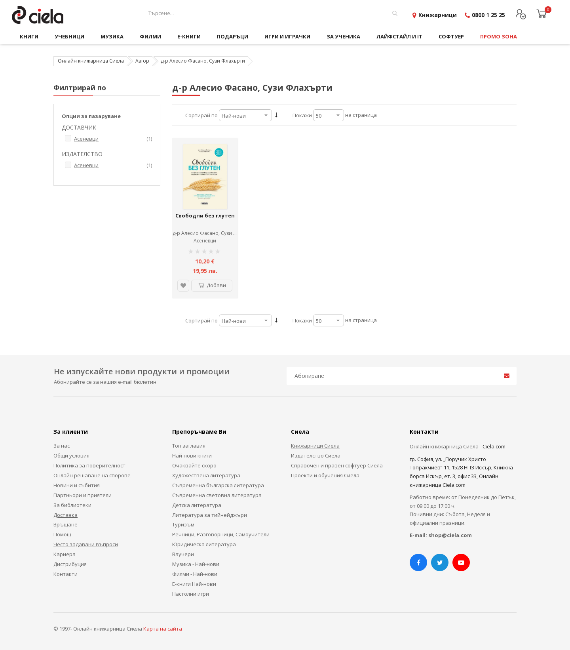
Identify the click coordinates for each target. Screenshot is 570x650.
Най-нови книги (192, 455)
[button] (183, 286)
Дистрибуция (70, 564)
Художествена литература (206, 475)
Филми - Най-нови (194, 574)
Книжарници (437, 15)
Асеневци (205, 240)
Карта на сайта (162, 628)
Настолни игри (190, 593)
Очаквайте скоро (194, 465)
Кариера (64, 554)
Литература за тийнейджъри (209, 514)
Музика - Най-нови (195, 564)
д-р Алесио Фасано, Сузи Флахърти (215, 233)
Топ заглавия (188, 445)
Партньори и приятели (82, 495)
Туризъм (183, 524)
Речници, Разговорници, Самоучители (221, 534)
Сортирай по (201, 115)
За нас (61, 445)
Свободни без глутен (205, 215)
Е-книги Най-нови (194, 583)
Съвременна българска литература (218, 485)
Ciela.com (494, 446)
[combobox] (274, 13)
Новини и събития (76, 485)
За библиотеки (72, 505)
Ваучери (183, 554)
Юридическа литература (204, 544)
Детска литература (196, 505)
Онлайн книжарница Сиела (91, 60)
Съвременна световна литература (217, 495)
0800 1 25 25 (488, 15)
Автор (142, 60)
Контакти (65, 574)
